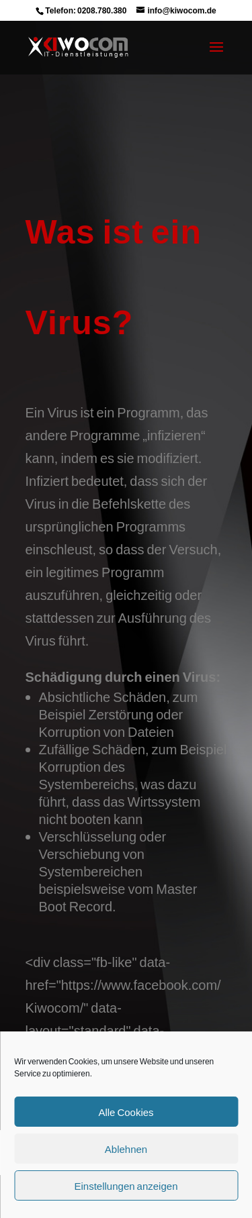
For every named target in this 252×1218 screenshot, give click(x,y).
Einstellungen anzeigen (126, 1186)
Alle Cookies (125, 1112)
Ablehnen (126, 1149)
